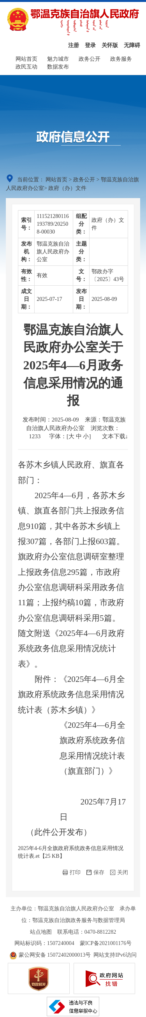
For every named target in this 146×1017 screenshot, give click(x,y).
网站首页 (26, 59)
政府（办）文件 (67, 188)
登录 (90, 45)
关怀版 (110, 45)
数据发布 (58, 67)
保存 (95, 872)
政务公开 (89, 59)
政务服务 (121, 59)
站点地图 (41, 932)
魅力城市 (58, 59)
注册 (73, 45)
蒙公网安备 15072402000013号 (50, 955)
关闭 (119, 872)
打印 (72, 872)
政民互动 (26, 67)
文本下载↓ (115, 436)
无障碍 (132, 45)
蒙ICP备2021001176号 (106, 943)
